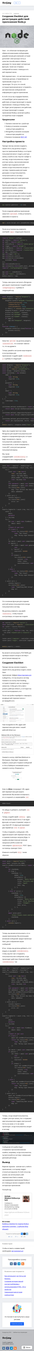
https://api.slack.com (24, 675)
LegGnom (16, 13)
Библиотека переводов (20, 1332)
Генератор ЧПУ (6, 1332)
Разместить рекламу (17, 1324)
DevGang (7, 2)
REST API (24, 137)
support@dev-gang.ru (8, 1344)
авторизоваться (17, 1251)
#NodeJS (5, 1229)
